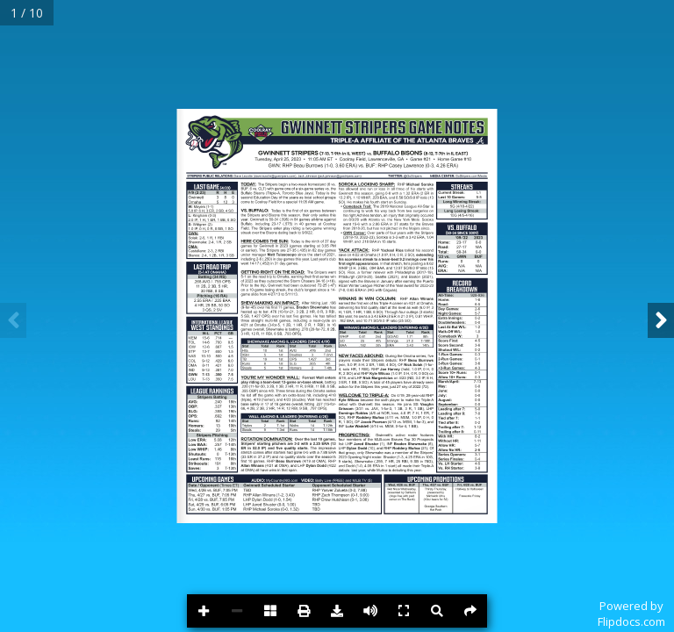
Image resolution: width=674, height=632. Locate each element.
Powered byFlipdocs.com (631, 613)
